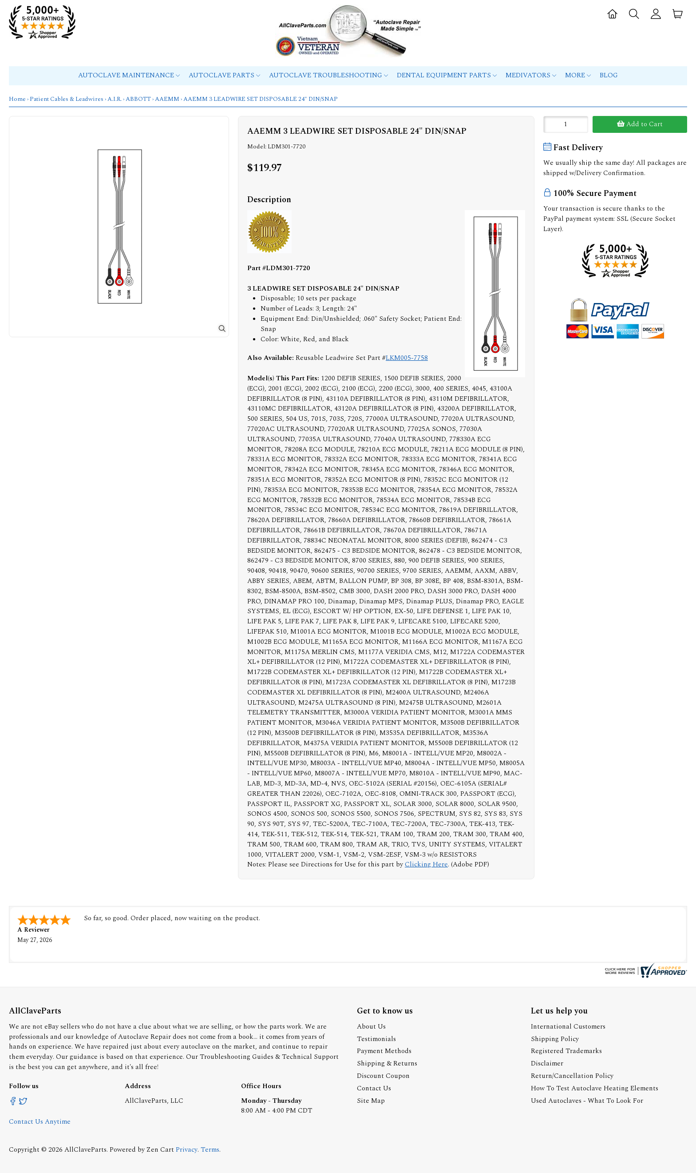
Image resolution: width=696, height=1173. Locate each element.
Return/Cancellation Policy (572, 1076)
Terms (210, 1150)
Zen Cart (160, 1150)
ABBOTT (138, 99)
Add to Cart (640, 124)
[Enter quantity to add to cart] (565, 124)
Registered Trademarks (566, 1051)
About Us (371, 1026)
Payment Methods (384, 1051)
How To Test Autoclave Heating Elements (594, 1088)
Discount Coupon (383, 1076)
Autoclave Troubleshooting (328, 75)
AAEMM (167, 99)
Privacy (187, 1150)
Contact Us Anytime (40, 1122)
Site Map (371, 1101)
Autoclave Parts (224, 75)
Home (17, 99)
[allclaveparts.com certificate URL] (645, 976)
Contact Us (374, 1088)
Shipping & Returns (387, 1063)
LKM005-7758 (407, 358)
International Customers (568, 1026)
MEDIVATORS (531, 75)
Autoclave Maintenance (129, 75)
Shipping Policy (555, 1039)
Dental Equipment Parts (447, 75)
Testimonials (376, 1039)
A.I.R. (114, 99)
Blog (609, 75)
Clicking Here (426, 864)
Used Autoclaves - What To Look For (587, 1101)
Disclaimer (547, 1063)
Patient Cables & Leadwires (66, 99)
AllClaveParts (85, 1150)
